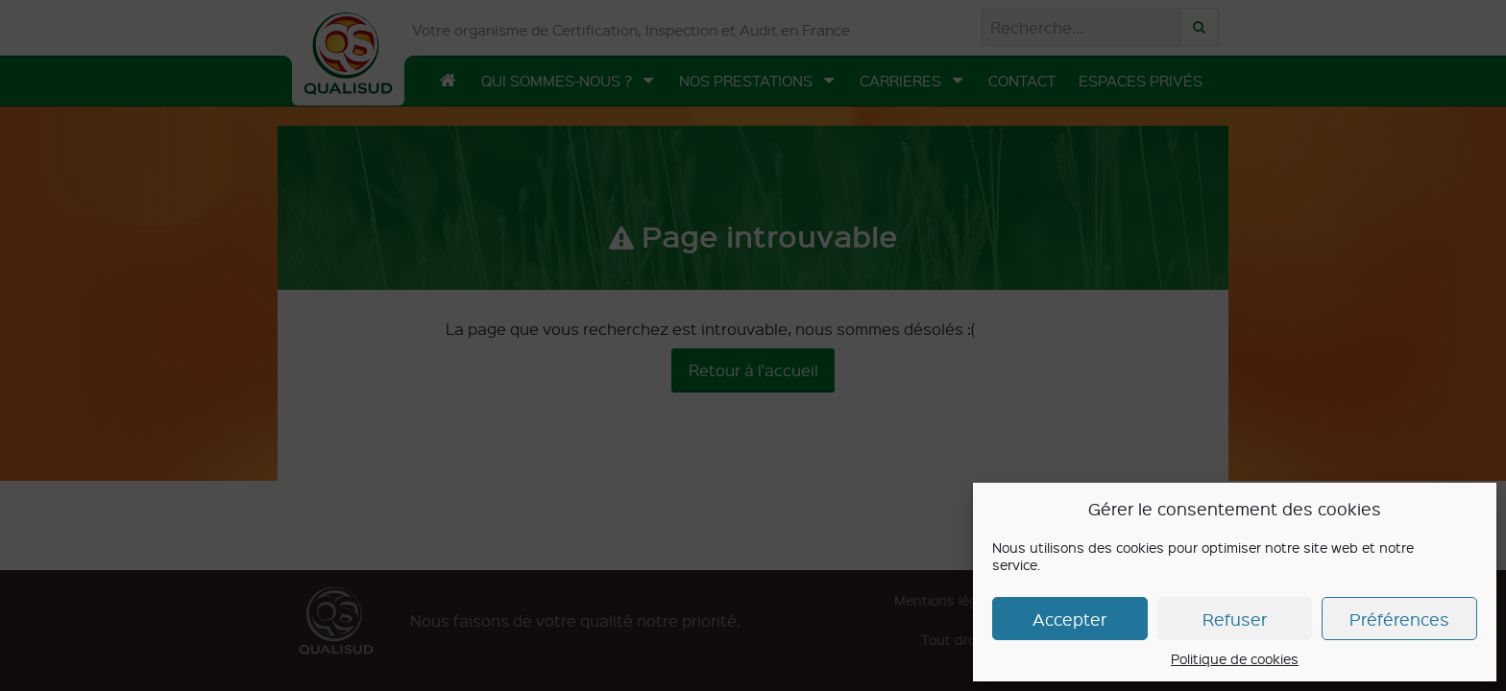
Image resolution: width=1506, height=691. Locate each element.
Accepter (1069, 619)
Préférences (1399, 619)
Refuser (1234, 619)
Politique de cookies (1235, 658)
